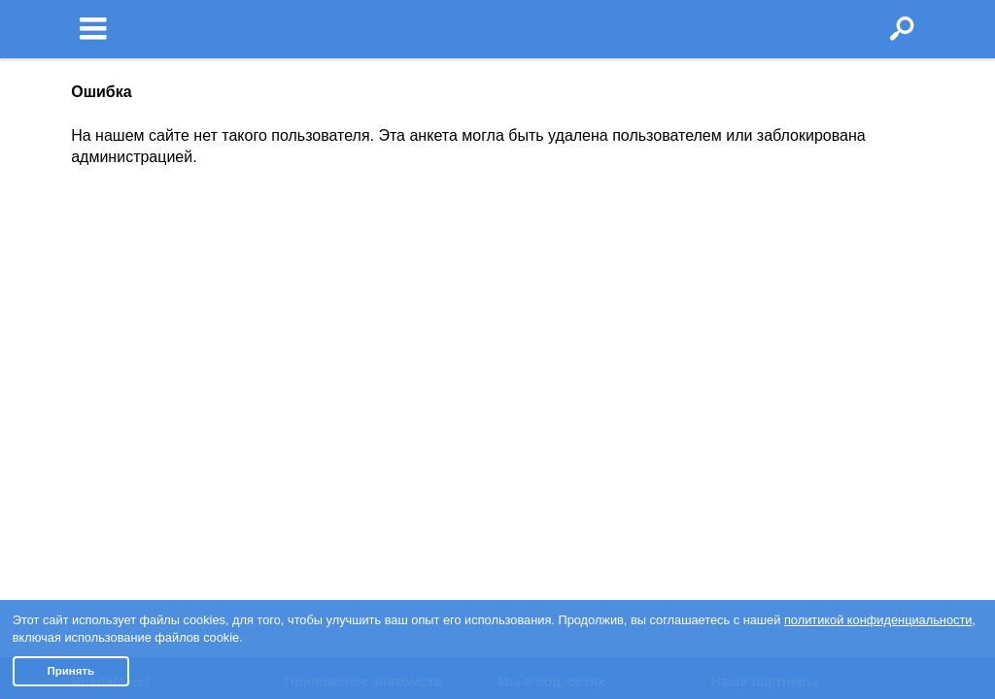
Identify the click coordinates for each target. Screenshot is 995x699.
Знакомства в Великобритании (809, 369)
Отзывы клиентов (127, 477)
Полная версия (119, 454)
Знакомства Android (359, 345)
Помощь (97, 362)
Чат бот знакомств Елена (376, 369)
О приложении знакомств (376, 300)
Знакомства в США (771, 345)
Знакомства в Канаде (779, 322)
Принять (70, 671)
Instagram (538, 322)
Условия (97, 300)
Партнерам (106, 431)
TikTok (527, 369)
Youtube (532, 345)
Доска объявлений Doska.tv (799, 392)
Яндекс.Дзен (548, 392)
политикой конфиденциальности (878, 620)
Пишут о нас (111, 385)
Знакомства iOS (346, 322)
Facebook (537, 300)
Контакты (100, 409)
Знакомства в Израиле (783, 300)
